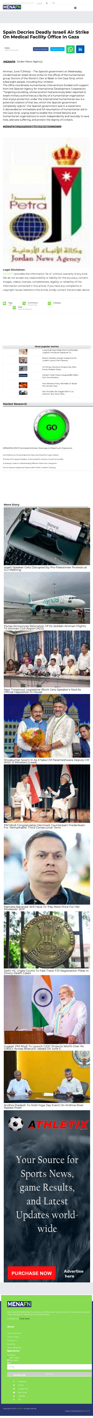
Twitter (18, 1387)
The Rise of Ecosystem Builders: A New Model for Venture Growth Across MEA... (33, 464)
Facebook (19, 1384)
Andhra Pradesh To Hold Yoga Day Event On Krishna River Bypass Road (43, 1109)
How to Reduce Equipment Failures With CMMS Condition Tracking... (30, 472)
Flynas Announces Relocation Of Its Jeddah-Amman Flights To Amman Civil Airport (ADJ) (45, 631)
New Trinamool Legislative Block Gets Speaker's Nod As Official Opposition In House (42, 695)
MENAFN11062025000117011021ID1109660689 (32, 131)
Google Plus (20, 1391)
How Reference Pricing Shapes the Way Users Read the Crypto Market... (31, 460)
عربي (39, 3)
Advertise (11, 1346)
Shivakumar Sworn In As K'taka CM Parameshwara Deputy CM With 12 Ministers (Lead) (46, 765)
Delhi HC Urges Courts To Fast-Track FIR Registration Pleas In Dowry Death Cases (46, 975)
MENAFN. (20, 1411)
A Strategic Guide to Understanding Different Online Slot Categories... (30, 468)
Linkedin (19, 1398)
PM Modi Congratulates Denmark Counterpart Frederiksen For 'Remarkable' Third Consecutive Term (44, 830)
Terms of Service (14, 1335)
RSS (17, 1402)
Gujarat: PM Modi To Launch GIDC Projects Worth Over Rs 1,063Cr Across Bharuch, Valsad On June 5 (44, 1050)
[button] (47, 3)
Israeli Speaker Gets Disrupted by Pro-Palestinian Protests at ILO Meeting (45, 573)
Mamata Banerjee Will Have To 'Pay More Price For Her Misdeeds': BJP (42, 911)
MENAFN (9, 66)
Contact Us (12, 1343)
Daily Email (20, 1394)
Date (7, 52)
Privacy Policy (13, 1339)
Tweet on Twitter (57, 54)
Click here (24, 1321)
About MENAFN (14, 1350)
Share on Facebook (40, 54)
